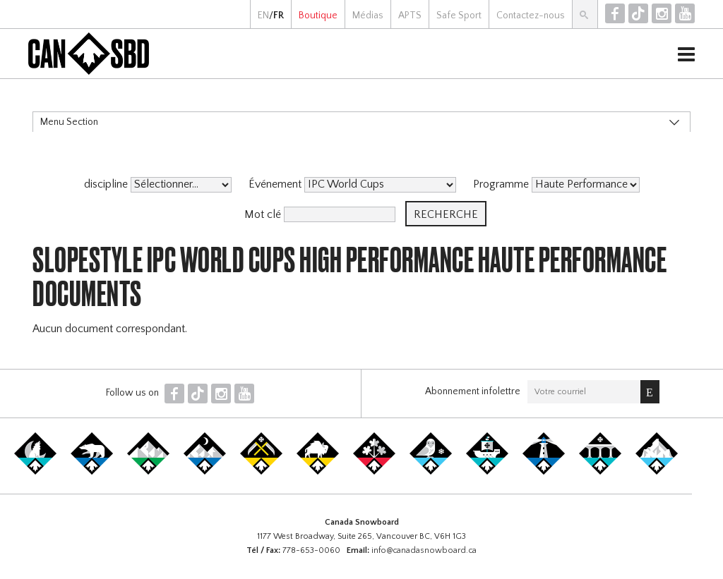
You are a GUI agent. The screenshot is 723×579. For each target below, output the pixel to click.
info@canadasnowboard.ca (424, 550)
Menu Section (69, 122)
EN (263, 15)
